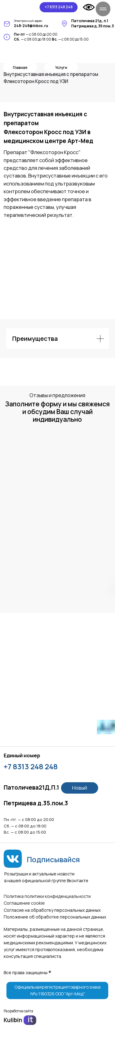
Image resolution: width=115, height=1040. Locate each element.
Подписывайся (53, 859)
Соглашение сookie (24, 903)
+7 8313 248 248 (31, 766)
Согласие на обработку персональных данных (52, 910)
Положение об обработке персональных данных (55, 917)
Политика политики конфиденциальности (47, 896)
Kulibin (13, 1020)
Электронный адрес (28, 21)
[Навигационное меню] (103, 9)
